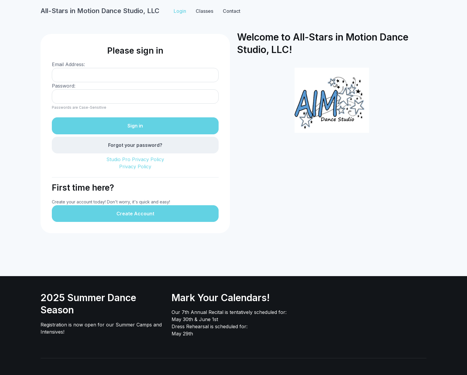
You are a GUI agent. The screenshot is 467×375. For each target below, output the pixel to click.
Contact (231, 11)
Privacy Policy (135, 166)
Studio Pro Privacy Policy (135, 159)
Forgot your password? (135, 145)
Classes (204, 11)
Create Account (135, 214)
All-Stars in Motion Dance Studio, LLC (100, 11)
